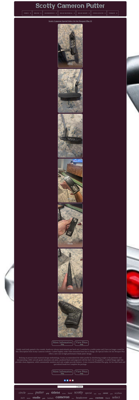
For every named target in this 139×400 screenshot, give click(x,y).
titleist (55, 392)
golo (43, 398)
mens (28, 398)
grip (47, 393)
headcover (81, 397)
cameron (62, 397)
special (88, 393)
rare (73, 398)
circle (22, 392)
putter (39, 392)
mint (95, 393)
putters (91, 398)
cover (105, 393)
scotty (78, 392)
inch (23, 398)
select (116, 397)
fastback (50, 398)
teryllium (118, 393)
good (111, 393)
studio (36, 397)
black (108, 398)
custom (99, 397)
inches (64, 393)
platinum (30, 393)
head (99, 393)
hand (70, 393)
